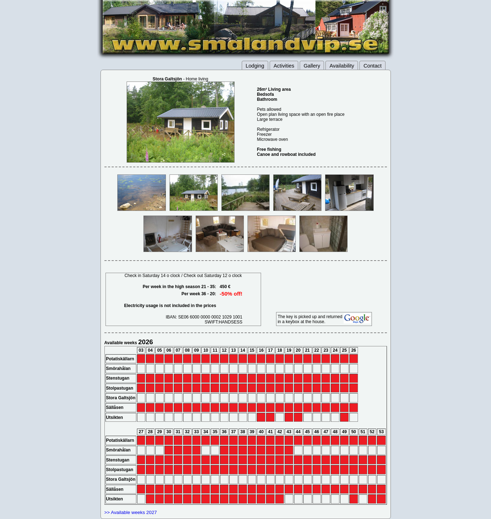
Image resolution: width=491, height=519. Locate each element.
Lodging (255, 66)
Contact (372, 66)
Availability (341, 66)
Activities (284, 66)
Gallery (312, 66)
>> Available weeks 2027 (130, 512)
